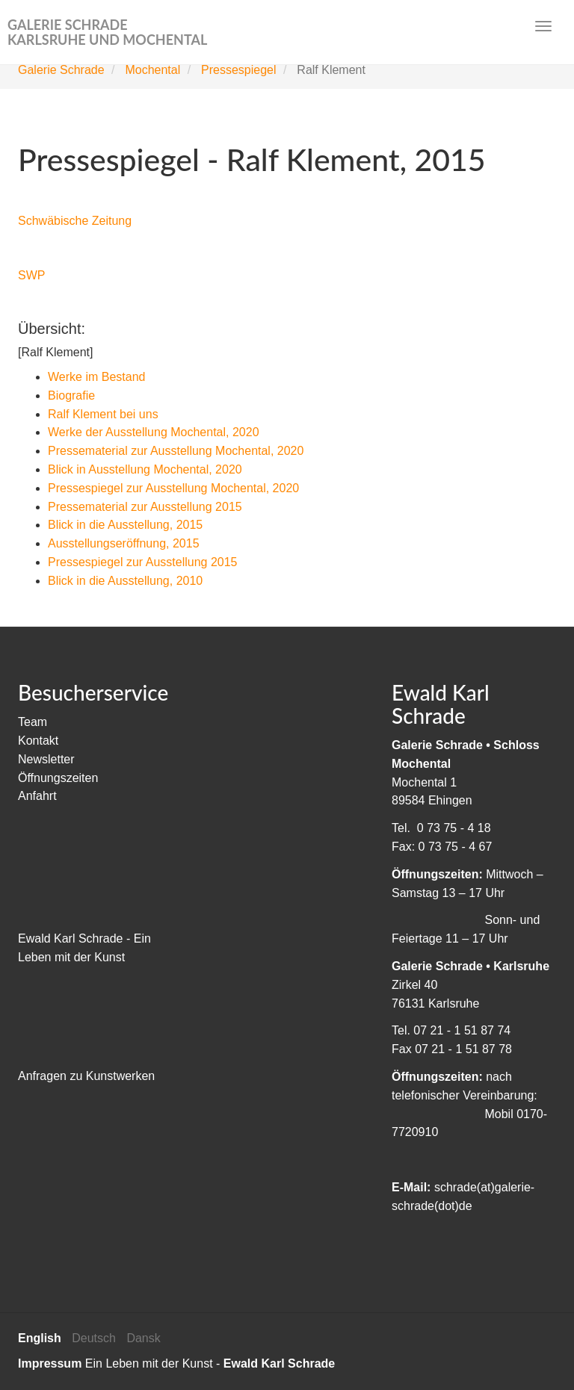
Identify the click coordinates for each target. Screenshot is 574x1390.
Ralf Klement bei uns (103, 414)
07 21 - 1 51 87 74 (461, 1030)
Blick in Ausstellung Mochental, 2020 (145, 469)
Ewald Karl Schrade (279, 1363)
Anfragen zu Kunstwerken (86, 1076)
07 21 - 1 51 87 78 (463, 1049)
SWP (31, 275)
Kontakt (38, 740)
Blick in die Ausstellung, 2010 (125, 580)
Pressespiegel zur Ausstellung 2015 (143, 562)
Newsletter (46, 759)
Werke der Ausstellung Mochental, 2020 (153, 432)
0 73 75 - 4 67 (456, 846)
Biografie (71, 395)
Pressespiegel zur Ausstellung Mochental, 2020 (173, 488)
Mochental (152, 69)
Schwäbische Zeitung (75, 220)
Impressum (49, 1363)
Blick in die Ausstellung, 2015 (125, 524)
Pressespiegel (239, 69)
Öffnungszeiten (58, 778)
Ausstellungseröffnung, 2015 (124, 543)
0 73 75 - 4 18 (454, 828)
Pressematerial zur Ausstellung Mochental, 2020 (175, 450)
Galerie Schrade (61, 69)
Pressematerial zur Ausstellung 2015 (145, 506)
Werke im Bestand (96, 376)
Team (32, 722)
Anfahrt (37, 795)
